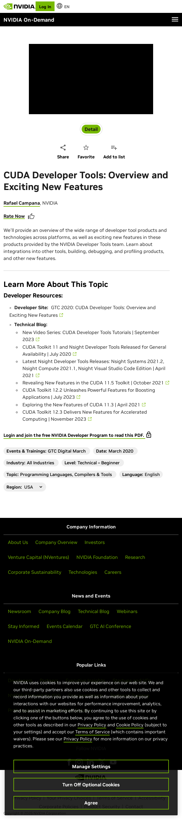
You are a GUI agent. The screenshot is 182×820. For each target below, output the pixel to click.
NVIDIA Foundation (97, 557)
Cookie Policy (130, 724)
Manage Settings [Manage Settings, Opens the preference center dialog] (91, 766)
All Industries (40, 462)
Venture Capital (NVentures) (38, 557)
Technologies (83, 572)
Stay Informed (23, 626)
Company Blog (54, 611)
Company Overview (56, 542)
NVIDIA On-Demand (30, 641)
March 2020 (120, 451)
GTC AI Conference (110, 626)
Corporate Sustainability (34, 572)
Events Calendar (65, 626)
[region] (91, 741)
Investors (95, 542)
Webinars (127, 611)
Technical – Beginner (99, 462)
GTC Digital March (67, 451)
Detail (91, 129)
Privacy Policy (92, 724)
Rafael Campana (22, 203)
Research (135, 557)
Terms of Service (92, 732)
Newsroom (19, 611)
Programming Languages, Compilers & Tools (66, 474)
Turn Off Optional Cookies (91, 785)
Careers (112, 572)
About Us (18, 542)
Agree (91, 803)
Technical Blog (93, 611)
